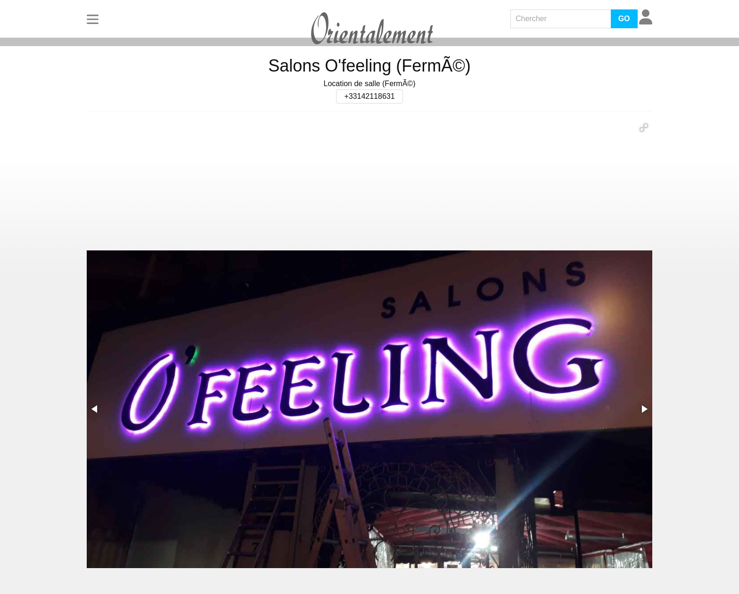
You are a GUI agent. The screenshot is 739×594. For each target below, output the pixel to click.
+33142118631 (369, 96)
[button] (643, 127)
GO (624, 19)
